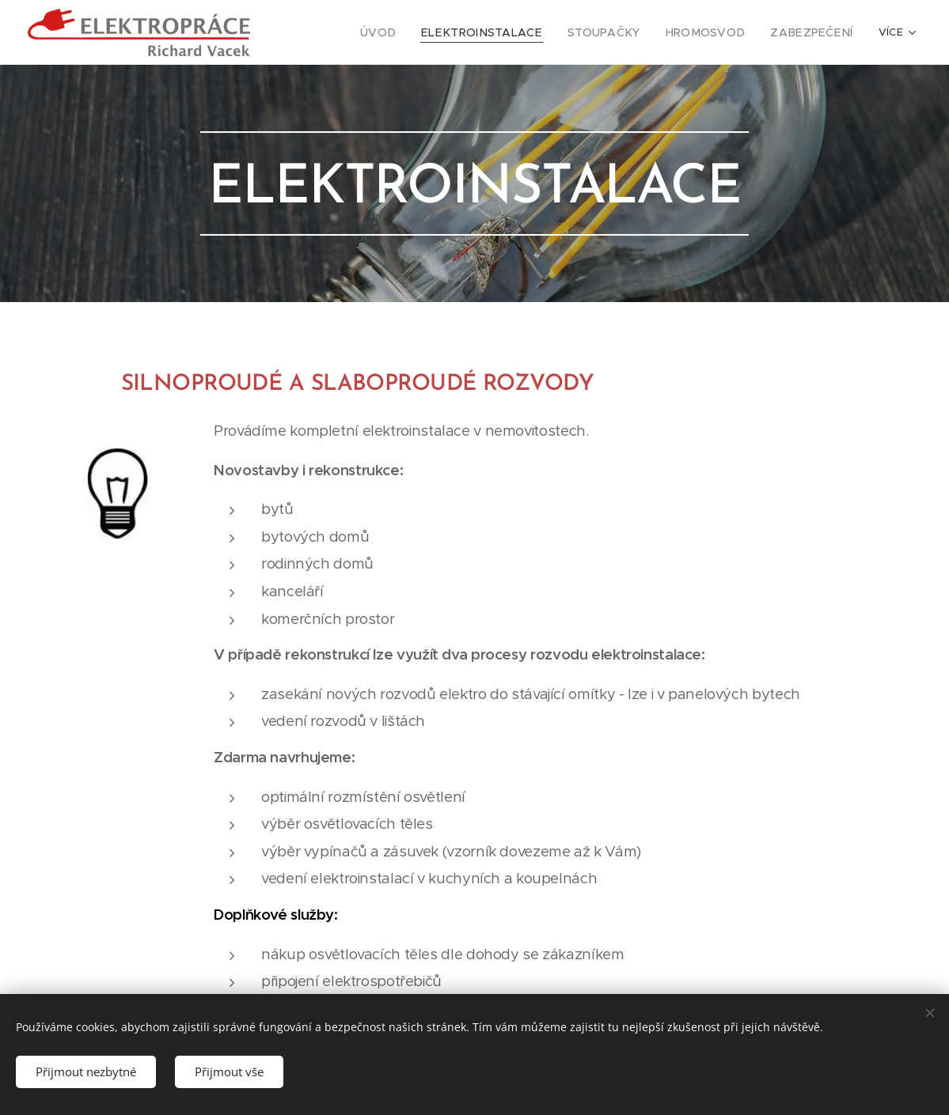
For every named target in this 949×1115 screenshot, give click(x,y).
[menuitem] (352, 32)
